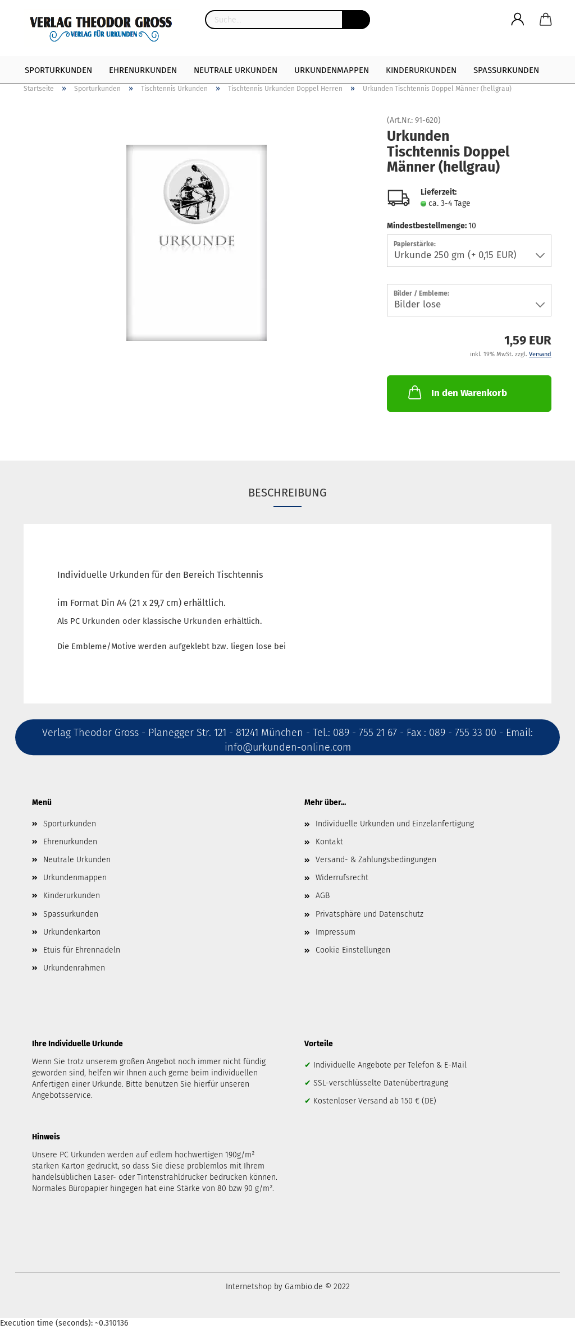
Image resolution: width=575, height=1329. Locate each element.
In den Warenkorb (456, 392)
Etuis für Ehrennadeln (81, 950)
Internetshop (249, 1286)
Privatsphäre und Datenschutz (369, 914)
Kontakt (329, 842)
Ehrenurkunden (143, 70)
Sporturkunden (58, 70)
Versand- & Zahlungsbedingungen (376, 859)
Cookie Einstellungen (353, 950)
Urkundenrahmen (74, 968)
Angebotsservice (61, 1095)
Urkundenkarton (72, 932)
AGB (323, 895)
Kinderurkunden (421, 70)
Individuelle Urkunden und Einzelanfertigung (395, 824)
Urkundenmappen (331, 70)
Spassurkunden (70, 914)
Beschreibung (287, 492)
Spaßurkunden (506, 70)
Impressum (335, 932)
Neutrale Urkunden (235, 70)
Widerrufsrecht (342, 877)
